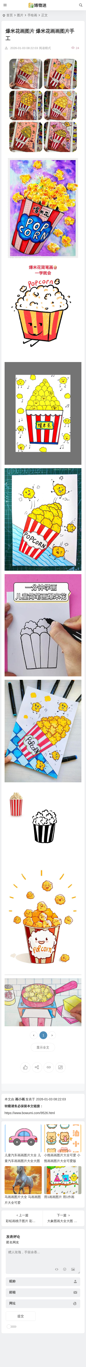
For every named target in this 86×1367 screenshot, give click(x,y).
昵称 (12, 1281)
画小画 (20, 1099)
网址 (12, 1303)
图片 (20, 15)
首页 (9, 15)
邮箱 (12, 1292)
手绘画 (32, 15)
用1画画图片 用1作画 (59, 1197)
